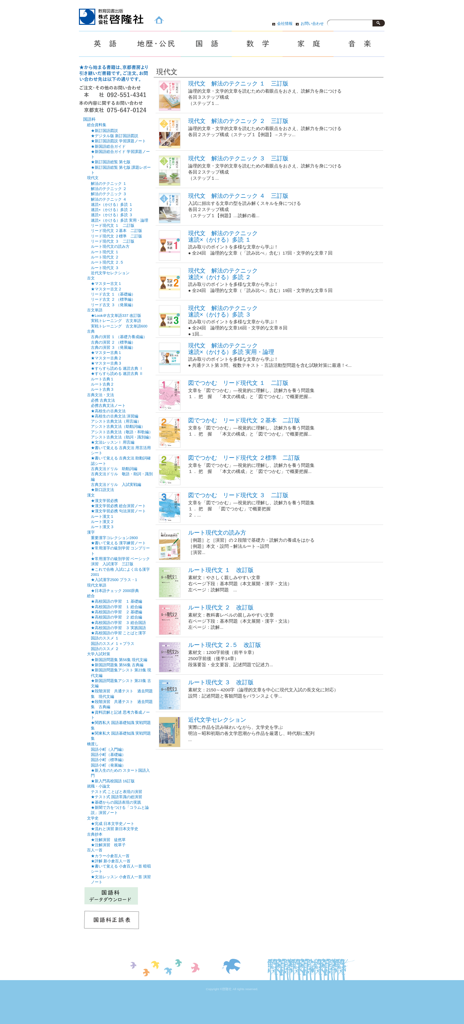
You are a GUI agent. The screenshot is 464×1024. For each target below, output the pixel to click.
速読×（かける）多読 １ (112, 204)
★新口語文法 (102, 489)
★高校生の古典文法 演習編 (114, 416)
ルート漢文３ (102, 527)
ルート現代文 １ (105, 252)
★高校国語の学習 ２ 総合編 (116, 617)
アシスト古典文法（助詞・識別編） (122, 437)
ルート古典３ (102, 389)
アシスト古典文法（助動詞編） (118, 426)
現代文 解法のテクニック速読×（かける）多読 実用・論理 (231, 348)
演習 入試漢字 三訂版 (112, 564)
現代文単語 (96, 585)
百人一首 (94, 850)
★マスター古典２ (106, 358)
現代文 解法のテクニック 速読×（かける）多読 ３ (223, 311)
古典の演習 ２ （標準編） (113, 342)
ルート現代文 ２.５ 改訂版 (224, 645)
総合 (91, 596)
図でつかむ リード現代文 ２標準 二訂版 (244, 458)
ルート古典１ (102, 379)
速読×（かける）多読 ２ (112, 209)
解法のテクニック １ (109, 183)
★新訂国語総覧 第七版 (110, 162)
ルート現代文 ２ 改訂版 (221, 607)
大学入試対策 (98, 654)
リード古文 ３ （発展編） (113, 305)
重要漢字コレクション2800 (114, 538)
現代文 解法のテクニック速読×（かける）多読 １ (223, 236)
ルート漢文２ (102, 521)
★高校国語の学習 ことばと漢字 (118, 633)
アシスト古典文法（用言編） (116, 421)
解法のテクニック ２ (109, 188)
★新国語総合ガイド (108, 146)
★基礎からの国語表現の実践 (116, 802)
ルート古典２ (102, 384)
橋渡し (93, 744)
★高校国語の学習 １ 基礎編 (116, 601)
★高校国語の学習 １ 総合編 (116, 607)
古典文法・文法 (100, 395)
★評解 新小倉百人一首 (110, 861)
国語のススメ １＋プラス (112, 643)
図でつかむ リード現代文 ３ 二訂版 (238, 495)
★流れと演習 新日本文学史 (114, 829)
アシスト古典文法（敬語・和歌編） (122, 432)
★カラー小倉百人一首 (110, 856)
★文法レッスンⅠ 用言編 (112, 442)
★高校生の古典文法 (108, 411)
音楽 (359, 44)
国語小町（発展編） (108, 765)
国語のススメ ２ (105, 649)
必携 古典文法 (103, 400)
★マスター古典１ (106, 352)
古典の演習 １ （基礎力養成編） (119, 337)
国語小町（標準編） (108, 760)
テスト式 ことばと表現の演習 (116, 791)
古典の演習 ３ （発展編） (113, 347)
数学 (257, 44)
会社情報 (285, 23)
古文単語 (94, 310)
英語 (104, 44)
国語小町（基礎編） (108, 754)
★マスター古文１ (106, 283)
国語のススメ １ (105, 638)
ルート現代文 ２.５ (107, 262)
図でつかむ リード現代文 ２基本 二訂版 (244, 420)
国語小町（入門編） (108, 749)
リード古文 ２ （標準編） (113, 299)
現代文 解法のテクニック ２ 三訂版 (238, 121)
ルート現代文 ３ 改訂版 (221, 682)
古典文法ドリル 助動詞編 (114, 469)
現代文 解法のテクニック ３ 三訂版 (238, 158)
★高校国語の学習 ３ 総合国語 (118, 622)
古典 (91, 331)
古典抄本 (94, 834)
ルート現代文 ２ (105, 257)
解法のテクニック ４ (109, 199)
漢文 (91, 495)
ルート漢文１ (102, 516)
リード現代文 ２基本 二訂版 (116, 230)
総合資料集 (96, 125)
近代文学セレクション (217, 720)
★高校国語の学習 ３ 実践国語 (118, 628)
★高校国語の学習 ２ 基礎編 (116, 612)
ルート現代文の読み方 (217, 532)
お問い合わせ (312, 23)
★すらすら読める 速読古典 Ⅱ (117, 373)
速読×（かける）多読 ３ (112, 215)
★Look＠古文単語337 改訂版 (116, 315)
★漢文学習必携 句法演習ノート (118, 511)
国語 (206, 44)
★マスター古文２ (106, 289)
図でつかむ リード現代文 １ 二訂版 (238, 383)
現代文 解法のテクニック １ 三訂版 (238, 83)
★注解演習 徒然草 (108, 840)
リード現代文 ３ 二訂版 (112, 241)
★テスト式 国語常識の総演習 (116, 797)
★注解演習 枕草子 (108, 845)
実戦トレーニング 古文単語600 (119, 326)
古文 (91, 278)
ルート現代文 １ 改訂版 (221, 570)
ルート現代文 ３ (105, 268)
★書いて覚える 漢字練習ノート (118, 543)
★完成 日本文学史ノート (112, 823)
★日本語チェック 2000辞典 (115, 590)
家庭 (308, 44)
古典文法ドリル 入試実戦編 (116, 484)
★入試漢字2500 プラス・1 (114, 579)
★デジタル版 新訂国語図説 (114, 136)
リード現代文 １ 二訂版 (112, 225)
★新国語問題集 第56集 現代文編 (119, 660)
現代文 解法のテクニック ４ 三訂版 (238, 196)
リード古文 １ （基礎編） (113, 294)
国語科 (89, 119)
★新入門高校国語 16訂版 (113, 781)
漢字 (91, 532)
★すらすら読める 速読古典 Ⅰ (117, 368)
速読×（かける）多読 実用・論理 (119, 220)
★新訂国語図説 (104, 130)
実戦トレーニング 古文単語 (116, 320)
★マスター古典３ (106, 363)
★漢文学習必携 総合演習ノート (118, 506)
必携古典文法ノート (108, 405)
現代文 (93, 178)
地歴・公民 (155, 44)
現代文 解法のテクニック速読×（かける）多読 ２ (223, 273)
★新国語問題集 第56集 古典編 (117, 665)
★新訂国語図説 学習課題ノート (118, 141)
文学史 (93, 818)
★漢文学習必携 (104, 500)
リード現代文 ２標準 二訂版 (116, 236)
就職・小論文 (98, 786)
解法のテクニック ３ (109, 194)
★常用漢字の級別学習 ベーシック (120, 559)
